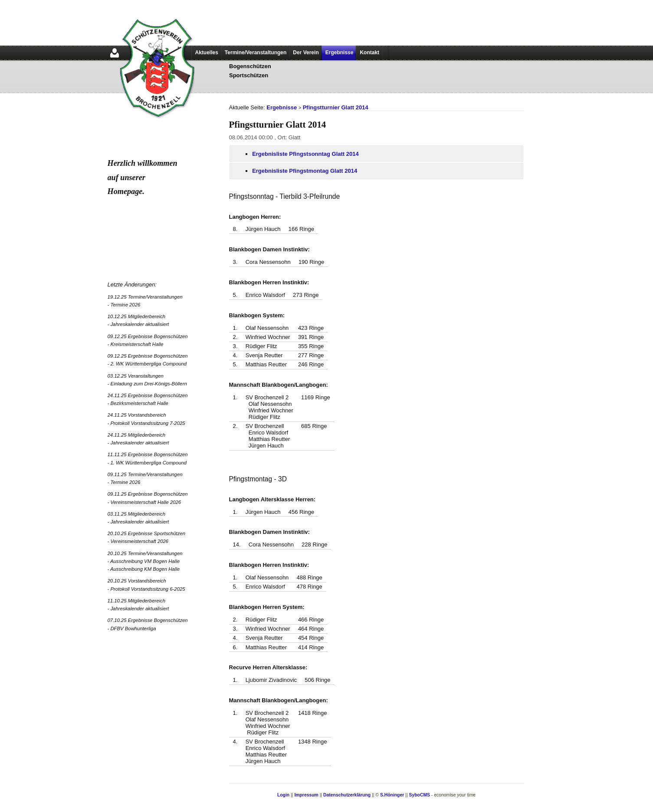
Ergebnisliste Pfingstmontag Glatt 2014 (304, 171)
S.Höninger (392, 795)
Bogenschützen (250, 66)
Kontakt (369, 52)
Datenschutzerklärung (347, 795)
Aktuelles (206, 52)
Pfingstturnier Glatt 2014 (335, 107)
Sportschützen (248, 75)
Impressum (306, 795)
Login (283, 795)
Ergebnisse (339, 52)
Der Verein (305, 52)
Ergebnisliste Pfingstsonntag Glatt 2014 (305, 154)
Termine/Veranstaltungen (255, 52)
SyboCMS (419, 795)
